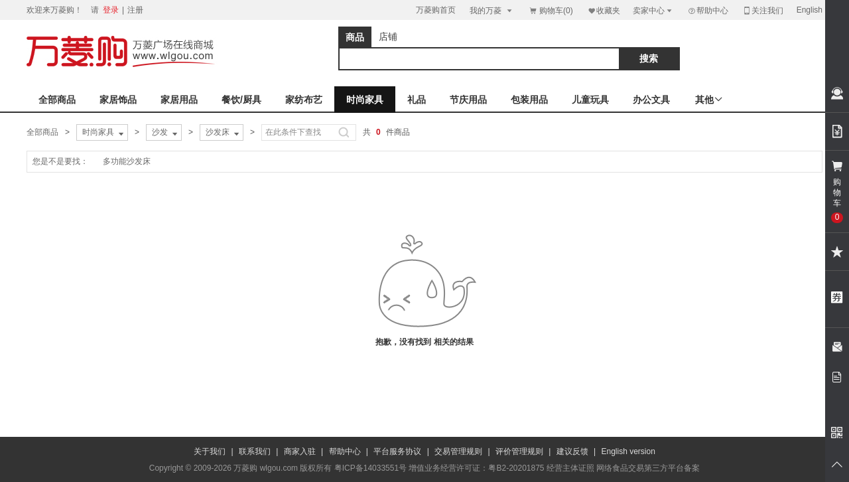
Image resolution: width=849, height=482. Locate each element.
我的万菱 (492, 10)
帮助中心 (707, 10)
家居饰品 (118, 99)
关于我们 (210, 451)
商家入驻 (300, 451)
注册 (135, 10)
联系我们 (255, 451)
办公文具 (651, 99)
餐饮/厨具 (241, 99)
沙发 (166, 132)
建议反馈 (572, 451)
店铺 (388, 36)
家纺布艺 (303, 99)
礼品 (416, 99)
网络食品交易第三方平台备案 (648, 468)
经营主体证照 (570, 468)
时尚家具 (364, 99)
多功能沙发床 (127, 161)
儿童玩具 (590, 99)
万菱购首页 (436, 10)
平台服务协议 (397, 451)
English (809, 10)
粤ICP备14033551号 (370, 468)
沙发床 (223, 132)
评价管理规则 (519, 451)
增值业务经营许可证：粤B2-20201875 (476, 468)
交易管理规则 (458, 451)
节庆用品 (468, 99)
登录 (111, 10)
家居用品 (179, 99)
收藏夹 (603, 10)
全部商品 (57, 99)
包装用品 (529, 99)
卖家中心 (653, 10)
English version (628, 451)
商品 (355, 37)
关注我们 (762, 10)
